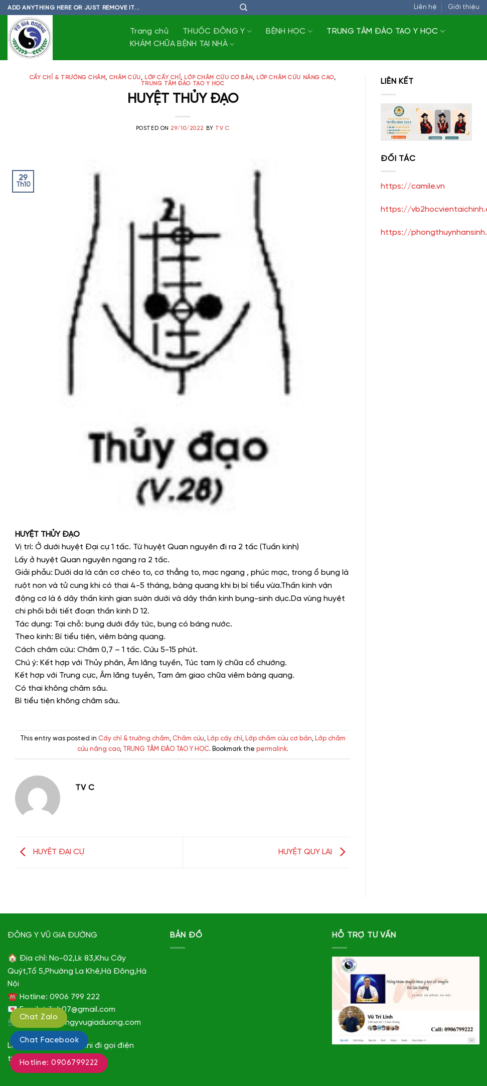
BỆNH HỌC (289, 31)
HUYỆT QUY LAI (314, 852)
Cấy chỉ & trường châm (68, 78)
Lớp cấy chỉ (162, 78)
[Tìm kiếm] (243, 8)
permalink (271, 749)
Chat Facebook (49, 1040)
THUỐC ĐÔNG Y (217, 31)
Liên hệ (425, 7)
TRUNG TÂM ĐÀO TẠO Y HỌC (386, 31)
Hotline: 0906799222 (59, 1063)
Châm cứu (125, 78)
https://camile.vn (413, 186)
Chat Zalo (39, 1017)
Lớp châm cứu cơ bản (218, 78)
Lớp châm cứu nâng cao (295, 78)
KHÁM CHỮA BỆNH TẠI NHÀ (182, 44)
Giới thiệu (463, 7)
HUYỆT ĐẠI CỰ (49, 852)
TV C (222, 128)
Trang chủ (149, 31)
